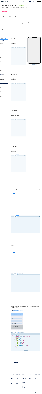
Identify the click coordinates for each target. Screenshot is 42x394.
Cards (2, 61)
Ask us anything (15, 362)
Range (2, 44)
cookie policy (36, 377)
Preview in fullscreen (34, 62)
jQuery (12, 273)
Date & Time (3, 43)
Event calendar (3, 49)
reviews (30, 378)
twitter (30, 380)
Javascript (15, 273)
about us (30, 374)
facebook (30, 382)
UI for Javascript (12, 374)
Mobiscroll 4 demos (24, 383)
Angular (18, 273)
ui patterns (23, 377)
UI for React (11, 378)
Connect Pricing (12, 384)
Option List (2, 92)
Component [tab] (13, 47)
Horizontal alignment (4, 78)
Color (2, 91)
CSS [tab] (17, 47)
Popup (2, 86)
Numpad (2, 70)
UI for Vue (11, 379)
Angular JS (20, 273)
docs (23, 381)
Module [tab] (19, 47)
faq (22, 386)
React (23, 273)
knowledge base (24, 379)
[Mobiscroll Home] (4, 1)
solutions (19, 1)
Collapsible (2, 53)
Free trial (39, 1)
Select (2, 95)
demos (30, 1)
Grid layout (3, 74)
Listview (2, 62)
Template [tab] (15, 47)
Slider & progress (3, 56)
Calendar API (11, 381)
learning (33, 1)
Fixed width (3, 83)
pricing (23, 1)
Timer (2, 57)
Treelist (2, 96)
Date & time (17, 379)
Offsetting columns (4, 79)
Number (2, 69)
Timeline (17, 377)
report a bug (24, 387)
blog (23, 374)
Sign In (35, 1)
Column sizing (3, 75)
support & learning (24, 378)
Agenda (17, 378)
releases (23, 382)
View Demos (4, 11)
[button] (9, 30)
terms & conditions (37, 374)
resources (26, 1)
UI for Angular (11, 377)
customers (30, 377)
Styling (2, 87)
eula (35, 378)
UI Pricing (11, 383)
